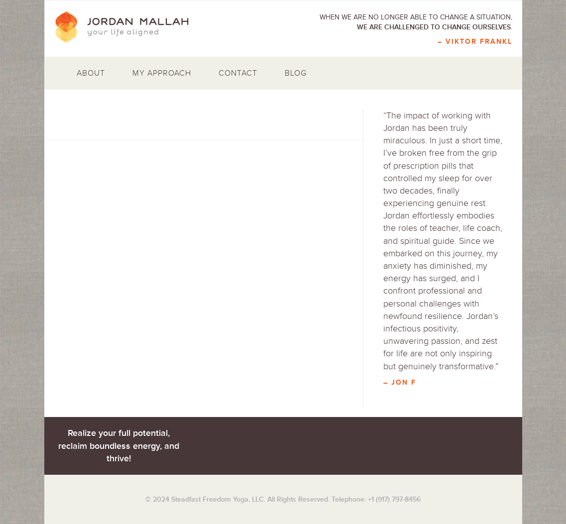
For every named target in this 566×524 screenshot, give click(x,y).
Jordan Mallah (129, 27)
